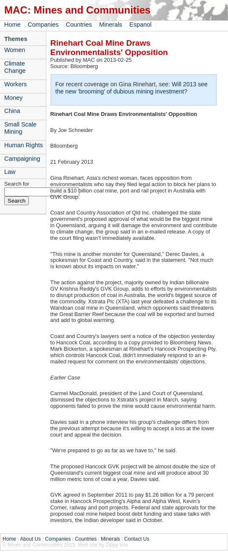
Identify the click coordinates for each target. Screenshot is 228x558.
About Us (30, 539)
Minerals (110, 24)
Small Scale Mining (20, 128)
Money (13, 97)
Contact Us (136, 539)
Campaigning (22, 158)
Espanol (140, 24)
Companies (43, 24)
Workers (15, 84)
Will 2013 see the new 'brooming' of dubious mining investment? (132, 87)
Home (12, 24)
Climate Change (14, 67)
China (12, 110)
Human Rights (23, 145)
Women (14, 50)
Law (9, 171)
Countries (79, 24)
